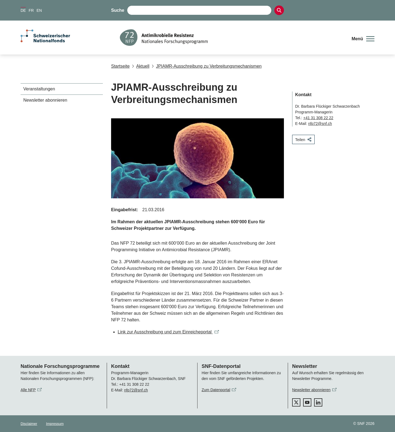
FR (31, 10)
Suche (117, 10)
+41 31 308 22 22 (318, 118)
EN (39, 10)
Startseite (120, 66)
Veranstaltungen (39, 89)
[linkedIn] (318, 402)
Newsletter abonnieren (45, 100)
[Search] (279, 10)
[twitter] (296, 402)
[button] (363, 39)
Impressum (55, 424)
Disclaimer (29, 424)
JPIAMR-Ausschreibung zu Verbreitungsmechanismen (207, 66)
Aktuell (140, 66)
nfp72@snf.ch (320, 123)
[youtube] (307, 402)
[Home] (231, 37)
